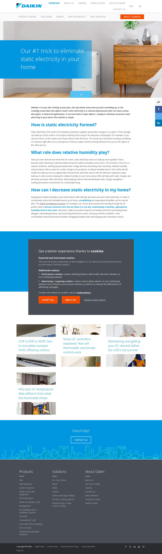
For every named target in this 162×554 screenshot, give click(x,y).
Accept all (48, 299)
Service (60, 16)
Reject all (70, 299)
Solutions (46, 16)
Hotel (54, 488)
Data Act (19, 550)
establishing (85, 200)
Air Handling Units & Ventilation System (28, 511)
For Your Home (59, 480)
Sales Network (91, 495)
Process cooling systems (63, 499)
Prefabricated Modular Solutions (29, 533)
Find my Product (77, 16)
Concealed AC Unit (27, 520)
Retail (54, 484)
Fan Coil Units (25, 527)
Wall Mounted (25, 484)
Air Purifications (26, 498)
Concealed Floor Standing (30, 524)
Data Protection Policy (70, 546)
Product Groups (27, 16)
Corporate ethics (88, 546)
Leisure (55, 491)
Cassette (23, 516)
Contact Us (90, 491)
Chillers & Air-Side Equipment (27, 493)
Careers (88, 488)
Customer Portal (92, 499)
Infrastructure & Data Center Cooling (61, 504)
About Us (89, 480)
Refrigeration (25, 506)
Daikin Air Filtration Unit (29, 502)
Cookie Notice (84, 292)
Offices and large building (63, 495)
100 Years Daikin (92, 484)
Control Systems (26, 488)
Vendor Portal (91, 503)
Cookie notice (52, 546)
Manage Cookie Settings (95, 299)
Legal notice (40, 546)
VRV (21, 480)
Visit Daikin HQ (98, 16)
